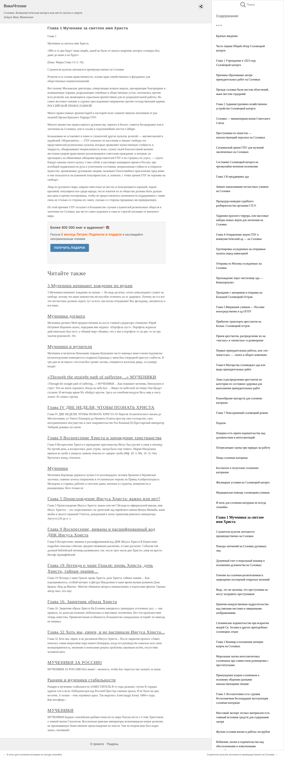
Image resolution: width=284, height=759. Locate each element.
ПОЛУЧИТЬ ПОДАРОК (69, 247)
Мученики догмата (66, 316)
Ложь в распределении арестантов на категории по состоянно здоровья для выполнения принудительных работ (239, 384)
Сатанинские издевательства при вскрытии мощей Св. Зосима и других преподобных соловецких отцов (242, 627)
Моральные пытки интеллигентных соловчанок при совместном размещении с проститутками (242, 661)
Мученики (57, 468)
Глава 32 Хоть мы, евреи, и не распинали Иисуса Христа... (106, 632)
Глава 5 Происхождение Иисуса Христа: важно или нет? (103, 498)
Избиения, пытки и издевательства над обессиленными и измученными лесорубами (240, 746)
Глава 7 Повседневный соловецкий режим (242, 412)
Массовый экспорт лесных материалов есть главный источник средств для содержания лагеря (243, 717)
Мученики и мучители (69, 346)
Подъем (221, 423)
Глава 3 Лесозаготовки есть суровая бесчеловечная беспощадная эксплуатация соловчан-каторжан (242, 698)
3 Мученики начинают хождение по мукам (90, 285)
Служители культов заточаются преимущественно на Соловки (240, 754)
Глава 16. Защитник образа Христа (82, 601)
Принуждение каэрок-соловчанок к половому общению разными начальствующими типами (237, 679)
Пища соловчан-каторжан (232, 457)
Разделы (112, 744)
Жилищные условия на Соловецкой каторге (243, 482)
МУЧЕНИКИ (60, 710)
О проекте (97, 744)
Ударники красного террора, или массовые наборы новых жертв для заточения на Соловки (242, 220)
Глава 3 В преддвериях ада (232, 176)
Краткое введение (227, 36)
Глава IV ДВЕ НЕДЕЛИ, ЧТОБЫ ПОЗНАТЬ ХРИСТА (100, 407)
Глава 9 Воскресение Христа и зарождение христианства (104, 437)
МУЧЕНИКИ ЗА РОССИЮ (74, 662)
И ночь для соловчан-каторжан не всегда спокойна (34, 754)
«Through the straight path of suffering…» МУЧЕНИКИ (101, 377)
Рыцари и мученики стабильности (81, 679)
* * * (219, 25)
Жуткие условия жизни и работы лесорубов (243, 731)
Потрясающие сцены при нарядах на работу (243, 447)
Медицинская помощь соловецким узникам (243, 492)
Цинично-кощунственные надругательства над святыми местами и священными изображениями (242, 608)
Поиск (247, 4)
